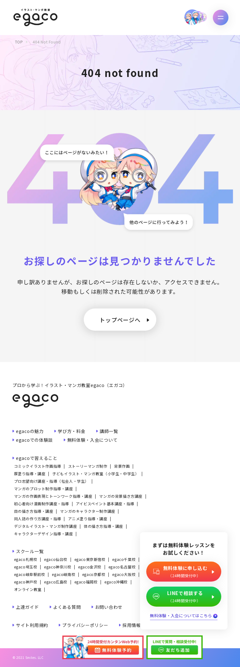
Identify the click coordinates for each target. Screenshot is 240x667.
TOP (19, 41)
